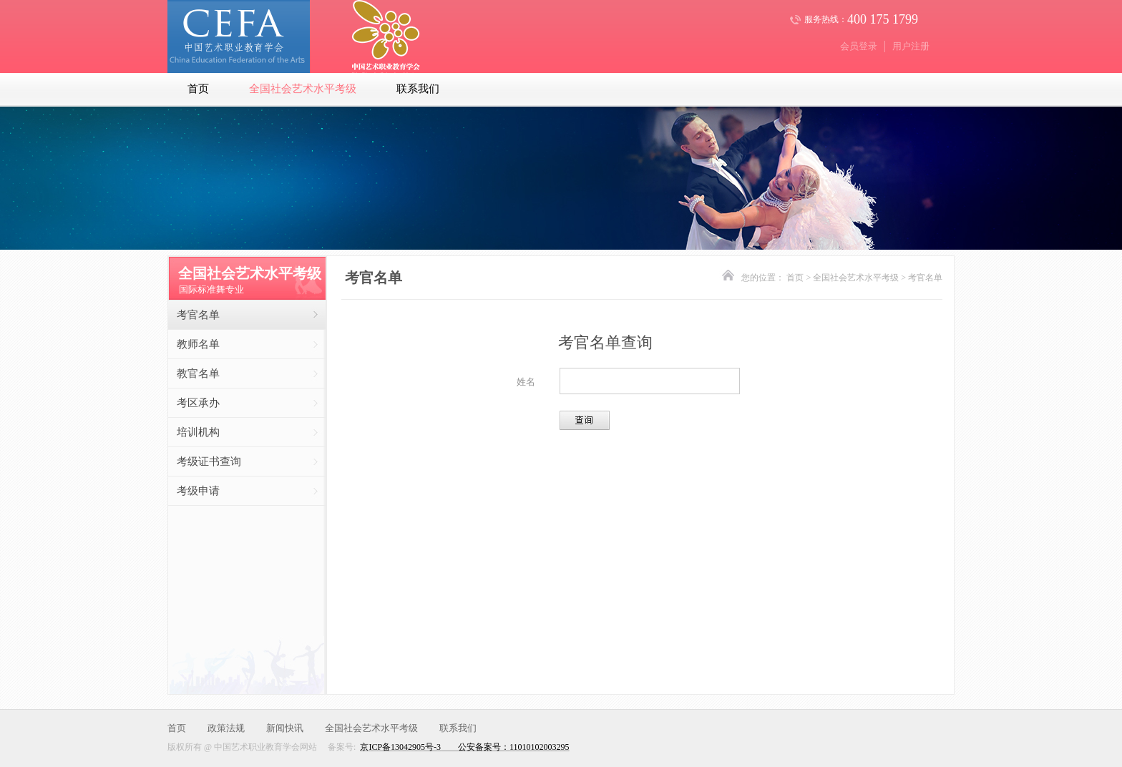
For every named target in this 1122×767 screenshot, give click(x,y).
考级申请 (198, 491)
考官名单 (198, 315)
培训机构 (198, 432)
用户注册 (911, 46)
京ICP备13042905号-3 (400, 747)
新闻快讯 (284, 728)
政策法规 (226, 728)
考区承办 (198, 403)
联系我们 (417, 88)
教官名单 (198, 373)
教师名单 (198, 344)
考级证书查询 (209, 461)
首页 (198, 88)
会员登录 (858, 46)
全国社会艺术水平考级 (302, 88)
